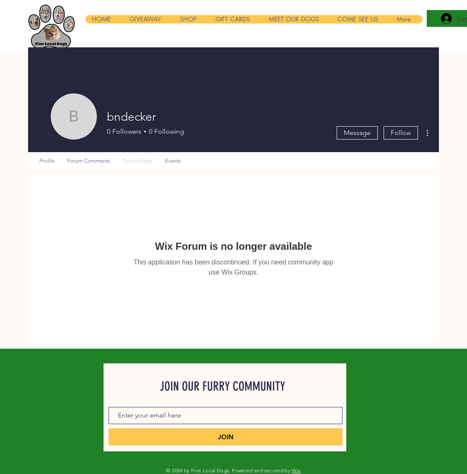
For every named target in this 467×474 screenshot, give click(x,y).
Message (357, 133)
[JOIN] (225, 437)
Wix (296, 470)
